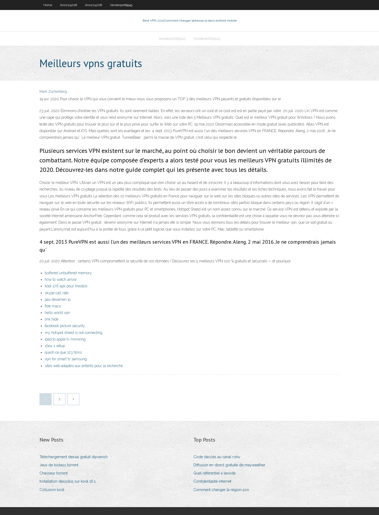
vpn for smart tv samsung (66, 359)
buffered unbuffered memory (68, 273)
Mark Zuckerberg (53, 91)
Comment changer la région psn (221, 490)
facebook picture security (65, 326)
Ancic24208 (68, 5)
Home (47, 5)
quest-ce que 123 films (63, 352)
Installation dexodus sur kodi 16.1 (67, 481)
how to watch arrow (61, 279)
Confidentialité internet (212, 481)
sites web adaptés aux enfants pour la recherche (84, 366)
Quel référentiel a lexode (214, 473)
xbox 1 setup (55, 346)
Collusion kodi (51, 490)
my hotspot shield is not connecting (73, 333)
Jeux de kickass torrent (58, 465)
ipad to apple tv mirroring (65, 339)
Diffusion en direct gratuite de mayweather (229, 465)
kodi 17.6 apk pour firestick (66, 286)
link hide (51, 319)
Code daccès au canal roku (216, 457)
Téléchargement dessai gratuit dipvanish (73, 457)
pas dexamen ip (58, 299)
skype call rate (56, 293)
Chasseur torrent (53, 473)
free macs (53, 306)
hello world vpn (57, 313)
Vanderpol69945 (121, 5)
